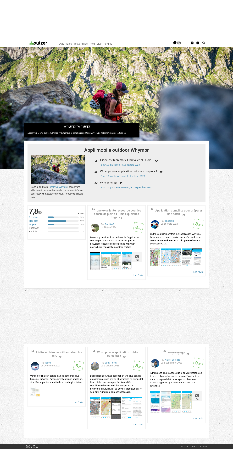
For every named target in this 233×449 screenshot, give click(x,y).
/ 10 (138, 228)
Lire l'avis (138, 275)
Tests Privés (81, 43)
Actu (92, 43)
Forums (108, 43)
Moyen (32, 224)
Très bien (33, 221)
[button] (198, 43)
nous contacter (199, 446)
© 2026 (184, 446)
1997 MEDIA (32, 446)
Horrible (33, 231)
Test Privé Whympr (57, 187)
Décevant (34, 228)
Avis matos (65, 43)
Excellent (33, 217)
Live (99, 43)
